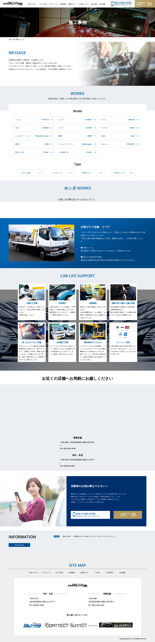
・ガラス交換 (58, 572)
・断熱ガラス (83, 572)
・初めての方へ (33, 572)
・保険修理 (71, 572)
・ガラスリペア (46, 572)
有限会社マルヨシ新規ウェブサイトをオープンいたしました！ (95, 536)
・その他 (96, 572)
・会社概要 (122, 572)
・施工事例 (109, 572)
